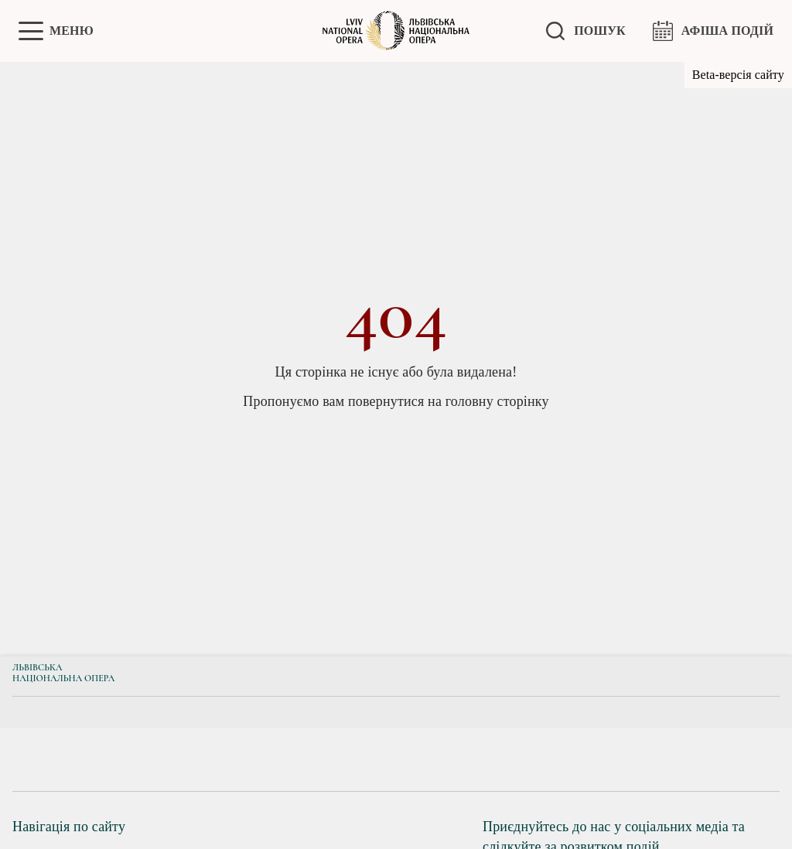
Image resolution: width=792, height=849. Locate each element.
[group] (82, 759)
